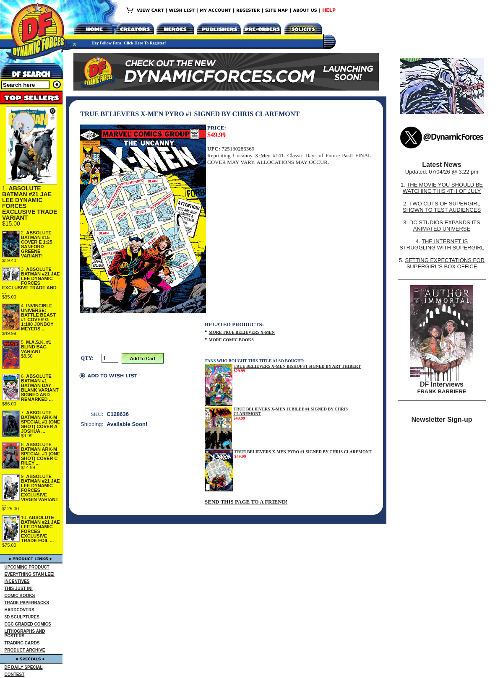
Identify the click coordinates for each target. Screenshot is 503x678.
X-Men (263, 155)
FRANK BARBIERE (442, 391)
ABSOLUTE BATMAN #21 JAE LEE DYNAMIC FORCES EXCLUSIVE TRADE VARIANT (29, 203)
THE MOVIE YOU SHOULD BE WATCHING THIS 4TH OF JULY (443, 188)
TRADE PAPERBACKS (27, 602)
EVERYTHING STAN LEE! (30, 574)
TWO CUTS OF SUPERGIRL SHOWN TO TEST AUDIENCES (442, 206)
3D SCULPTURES (22, 617)
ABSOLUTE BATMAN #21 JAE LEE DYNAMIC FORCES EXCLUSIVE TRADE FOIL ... (40, 529)
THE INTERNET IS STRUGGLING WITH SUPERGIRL (441, 244)
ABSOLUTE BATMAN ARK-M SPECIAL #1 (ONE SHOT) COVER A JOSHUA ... (40, 422)
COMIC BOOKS (20, 595)
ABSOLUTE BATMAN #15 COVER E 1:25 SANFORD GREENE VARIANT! (36, 244)
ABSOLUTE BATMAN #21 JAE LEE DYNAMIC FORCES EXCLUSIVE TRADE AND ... (31, 281)
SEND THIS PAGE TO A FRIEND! (246, 502)
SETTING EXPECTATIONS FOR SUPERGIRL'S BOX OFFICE (444, 263)
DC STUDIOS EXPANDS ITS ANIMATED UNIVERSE (444, 225)
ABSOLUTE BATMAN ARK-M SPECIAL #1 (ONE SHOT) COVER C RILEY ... (40, 453)
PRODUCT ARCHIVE (25, 650)
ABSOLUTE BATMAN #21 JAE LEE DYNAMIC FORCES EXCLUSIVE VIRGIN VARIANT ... (31, 490)
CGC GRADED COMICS (28, 624)
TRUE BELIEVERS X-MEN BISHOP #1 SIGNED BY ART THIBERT (297, 366)
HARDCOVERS (19, 610)
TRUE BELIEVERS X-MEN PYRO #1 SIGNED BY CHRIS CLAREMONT (303, 451)
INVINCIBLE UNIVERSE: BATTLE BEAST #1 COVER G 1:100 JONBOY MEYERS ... (38, 317)
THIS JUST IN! (19, 588)
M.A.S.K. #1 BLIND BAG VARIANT (36, 347)
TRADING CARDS (22, 643)
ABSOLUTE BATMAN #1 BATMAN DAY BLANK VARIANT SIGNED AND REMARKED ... (40, 388)
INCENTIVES (17, 581)
